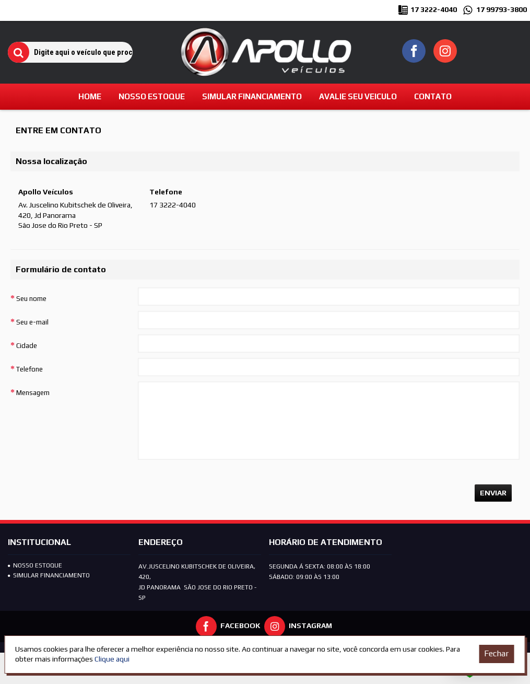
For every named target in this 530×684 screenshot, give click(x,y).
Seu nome (31, 299)
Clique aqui (112, 659)
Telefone (29, 369)
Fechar (496, 653)
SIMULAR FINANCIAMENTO (49, 575)
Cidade (26, 346)
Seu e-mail (32, 322)
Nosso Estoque (35, 565)
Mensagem (33, 393)
